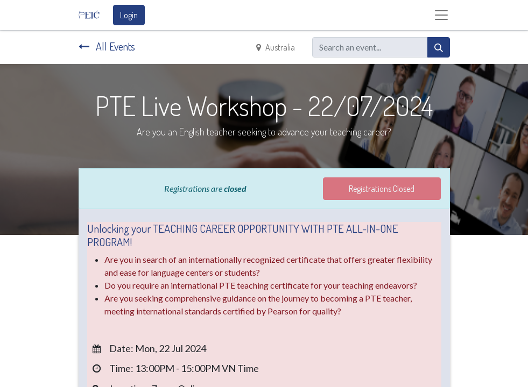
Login (129, 15)
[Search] (438, 47)
